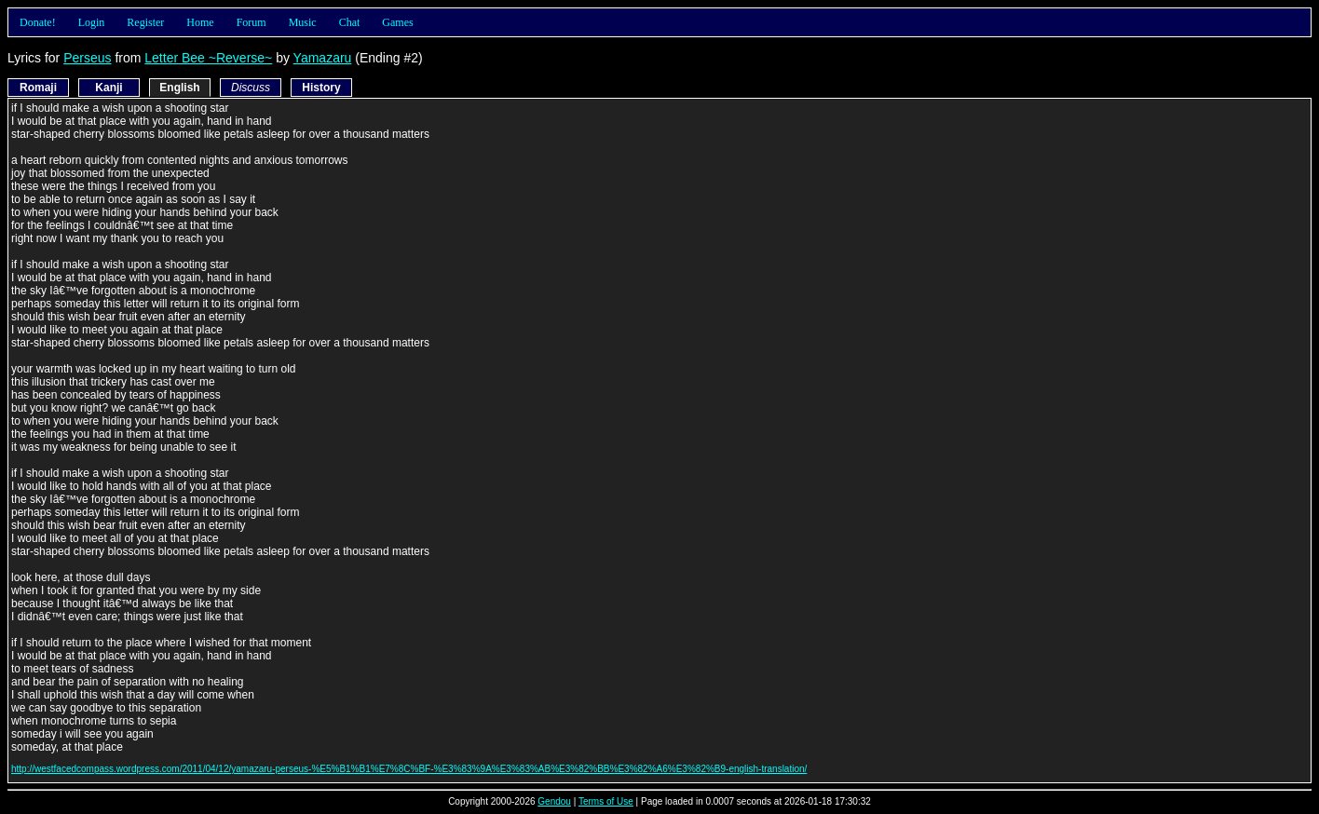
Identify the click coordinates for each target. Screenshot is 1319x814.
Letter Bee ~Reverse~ (208, 57)
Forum (251, 22)
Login (91, 22)
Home (199, 22)
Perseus (87, 57)
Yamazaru (322, 57)
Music (303, 22)
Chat (349, 22)
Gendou (554, 801)
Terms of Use (605, 801)
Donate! (38, 22)
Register (145, 22)
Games (397, 22)
